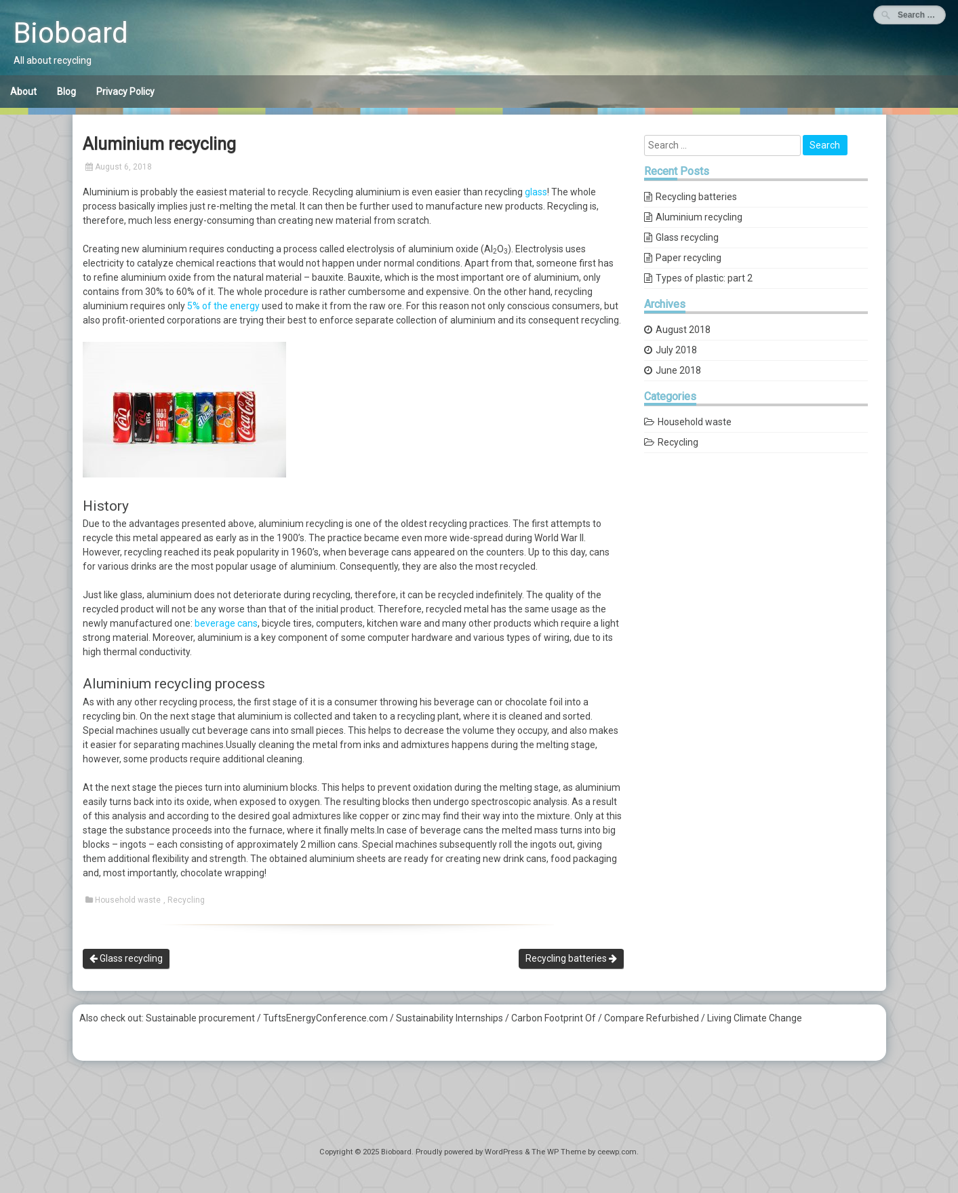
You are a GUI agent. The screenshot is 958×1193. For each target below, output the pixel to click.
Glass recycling (126, 958)
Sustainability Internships (449, 1018)
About (23, 91)
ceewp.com (617, 1152)
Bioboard (71, 33)
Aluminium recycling (699, 217)
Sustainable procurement (200, 1018)
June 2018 (678, 370)
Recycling (186, 900)
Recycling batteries (571, 958)
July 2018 (676, 350)
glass (536, 192)
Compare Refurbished (651, 1018)
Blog (66, 91)
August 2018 (683, 329)
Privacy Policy (125, 91)
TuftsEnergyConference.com (325, 1018)
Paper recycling (688, 257)
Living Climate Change (754, 1018)
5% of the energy (223, 305)
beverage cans (226, 623)
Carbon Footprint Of (553, 1018)
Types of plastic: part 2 (704, 278)
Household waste (128, 900)
